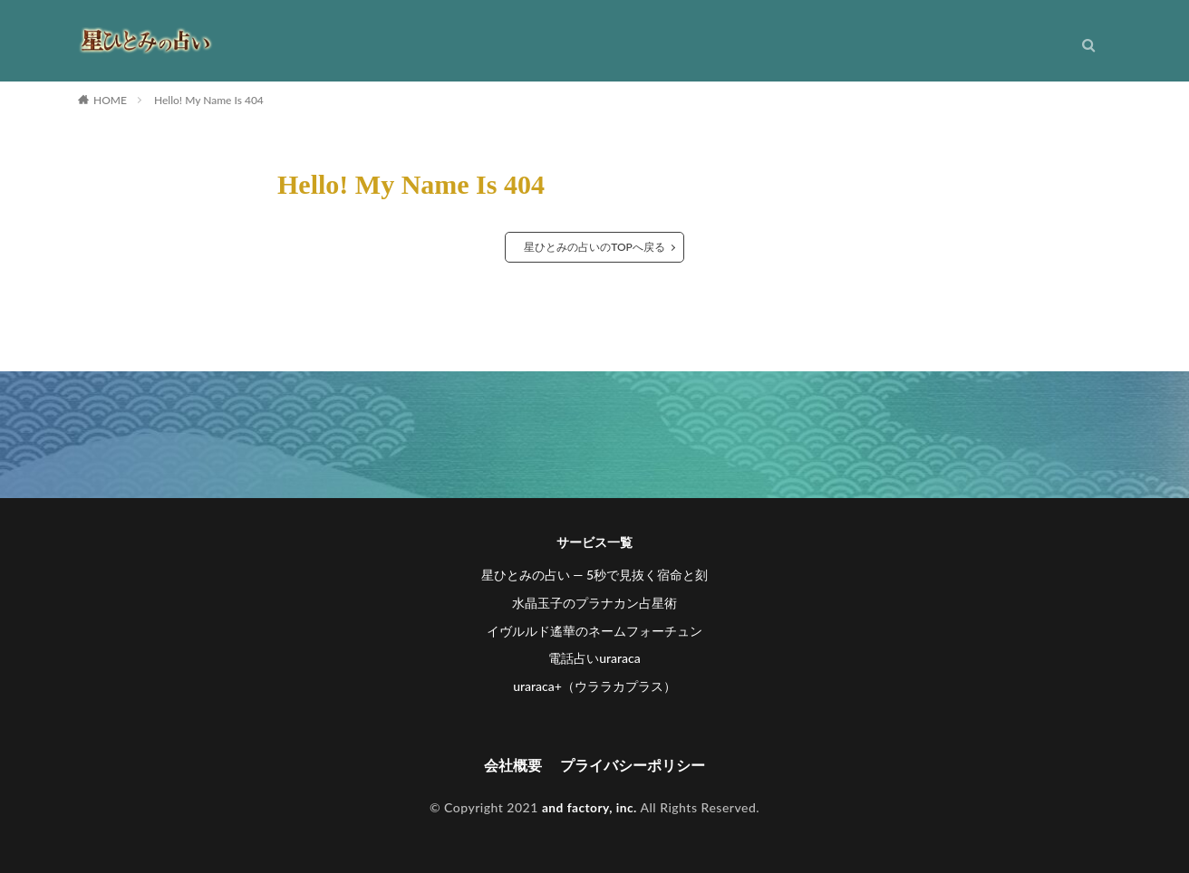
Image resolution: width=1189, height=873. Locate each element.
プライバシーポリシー (632, 765)
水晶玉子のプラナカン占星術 (594, 602)
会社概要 (513, 765)
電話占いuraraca (594, 658)
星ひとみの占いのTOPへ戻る (594, 247)
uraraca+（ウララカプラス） (594, 686)
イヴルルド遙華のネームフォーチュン (594, 630)
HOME (110, 100)
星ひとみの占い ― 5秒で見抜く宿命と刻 (594, 574)
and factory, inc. (589, 807)
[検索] (1088, 50)
